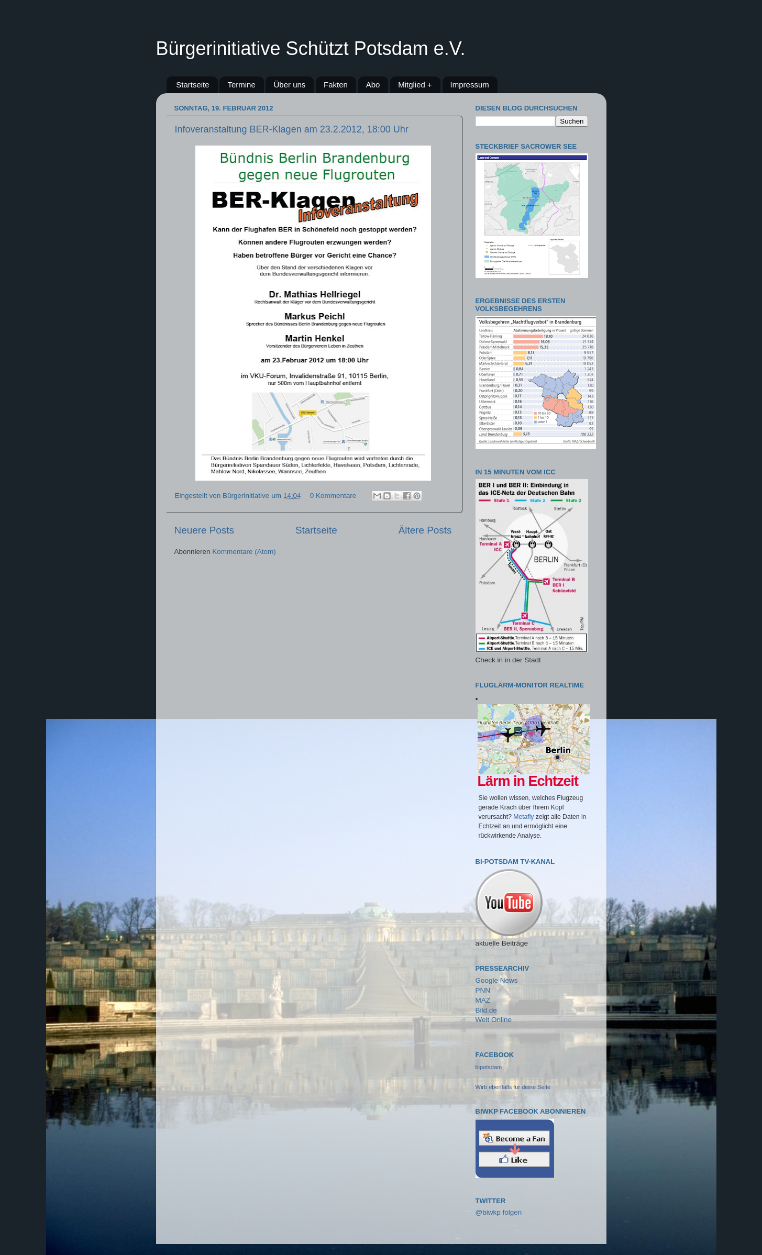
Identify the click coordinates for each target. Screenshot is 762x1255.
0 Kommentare (333, 495)
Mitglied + (415, 84)
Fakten (336, 84)
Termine (241, 84)
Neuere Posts (204, 530)
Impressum (469, 84)
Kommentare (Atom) (244, 552)
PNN (483, 990)
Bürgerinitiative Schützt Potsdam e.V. (311, 48)
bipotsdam (489, 1067)
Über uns (289, 84)
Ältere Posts (425, 530)
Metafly (523, 816)
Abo (373, 84)
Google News (497, 980)
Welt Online (494, 1020)
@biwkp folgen (499, 1212)
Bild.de (486, 1010)
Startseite (192, 84)
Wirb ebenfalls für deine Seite (513, 1087)
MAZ (483, 1000)
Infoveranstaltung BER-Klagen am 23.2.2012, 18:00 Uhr (291, 129)
